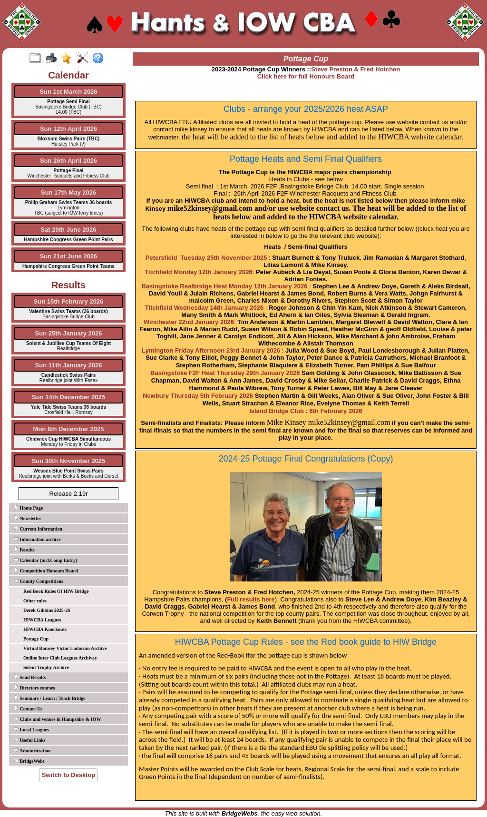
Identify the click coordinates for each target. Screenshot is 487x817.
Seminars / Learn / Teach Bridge (50, 698)
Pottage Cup (36, 638)
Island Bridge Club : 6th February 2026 (305, 410)
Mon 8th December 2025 (68, 429)
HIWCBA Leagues (42, 619)
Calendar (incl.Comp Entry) (45, 560)
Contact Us (28, 708)
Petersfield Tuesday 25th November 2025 (206, 257)
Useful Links (30, 740)
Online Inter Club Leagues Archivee (60, 657)
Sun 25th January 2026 (68, 333)
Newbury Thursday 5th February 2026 (198, 395)
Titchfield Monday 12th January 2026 (199, 272)
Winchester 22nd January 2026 (189, 321)
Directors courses (34, 687)
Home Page (28, 508)
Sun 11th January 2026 (68, 365)
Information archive (37, 539)
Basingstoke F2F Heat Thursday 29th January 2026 (225, 372)
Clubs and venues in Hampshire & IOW (57, 719)
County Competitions (38, 581)
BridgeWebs (29, 761)
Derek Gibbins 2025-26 (46, 610)
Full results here (250, 599)
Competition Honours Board (46, 570)
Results (24, 549)
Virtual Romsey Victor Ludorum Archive (65, 648)
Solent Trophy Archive (46, 667)
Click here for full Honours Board (305, 76)
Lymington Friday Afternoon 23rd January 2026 (211, 350)
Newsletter (27, 518)
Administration (32, 750)
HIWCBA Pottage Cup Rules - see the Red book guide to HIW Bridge (306, 642)
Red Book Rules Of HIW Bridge (55, 591)
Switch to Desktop (69, 774)
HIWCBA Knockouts (45, 629)
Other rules (35, 600)
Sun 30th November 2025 (69, 460)
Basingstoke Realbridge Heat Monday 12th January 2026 (224, 286)
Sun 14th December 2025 (68, 397)
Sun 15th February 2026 (69, 301)
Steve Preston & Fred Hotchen (355, 69)
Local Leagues (31, 729)
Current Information (38, 529)
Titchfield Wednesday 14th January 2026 (204, 307)
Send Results (30, 677)
